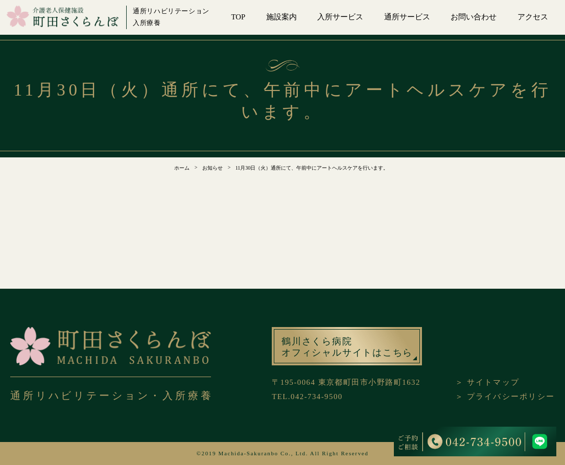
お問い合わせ (474, 17)
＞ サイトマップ (487, 382)
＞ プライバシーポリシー (505, 396)
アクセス (532, 17)
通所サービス (407, 17)
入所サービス (340, 17)
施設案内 (281, 17)
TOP (238, 17)
